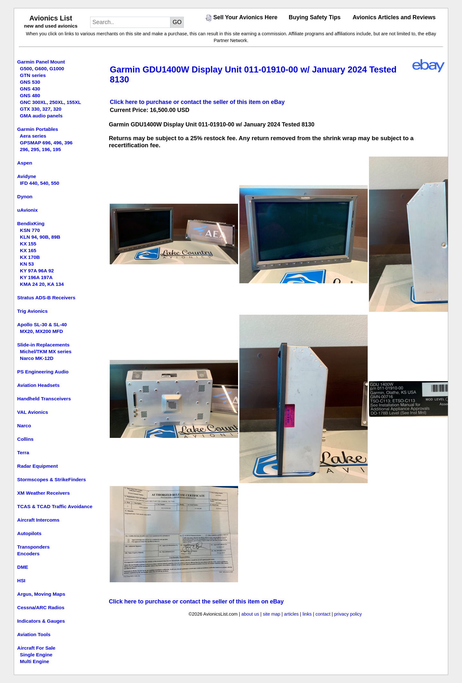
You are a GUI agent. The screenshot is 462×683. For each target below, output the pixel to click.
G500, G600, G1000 (42, 68)
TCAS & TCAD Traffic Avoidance (54, 506)
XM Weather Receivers (43, 493)
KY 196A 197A (36, 277)
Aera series (33, 136)
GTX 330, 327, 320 (40, 109)
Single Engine (36, 654)
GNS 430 (30, 88)
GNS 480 (30, 95)
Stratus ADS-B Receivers (46, 297)
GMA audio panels (41, 115)
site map (271, 614)
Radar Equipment (37, 466)
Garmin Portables (37, 129)
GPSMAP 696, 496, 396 (46, 142)
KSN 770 (30, 230)
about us (250, 614)
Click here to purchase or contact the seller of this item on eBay (197, 102)
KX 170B (30, 257)
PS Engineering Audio (43, 371)
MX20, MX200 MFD (41, 331)
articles (291, 614)
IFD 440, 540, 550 (39, 183)
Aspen (24, 163)
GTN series (33, 75)
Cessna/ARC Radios (40, 607)
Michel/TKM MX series (46, 351)
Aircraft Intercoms (38, 520)
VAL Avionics (32, 412)
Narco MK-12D (37, 358)
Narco (24, 425)
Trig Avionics (32, 311)
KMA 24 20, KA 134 (42, 284)
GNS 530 (30, 82)
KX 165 (28, 250)
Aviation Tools (34, 634)
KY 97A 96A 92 (37, 270)
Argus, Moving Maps (41, 594)
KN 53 (27, 264)
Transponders (33, 547)
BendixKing (31, 223)
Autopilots (29, 533)
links (307, 614)
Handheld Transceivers (44, 398)
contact (322, 614)
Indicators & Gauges (41, 621)
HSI (21, 580)
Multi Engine (34, 661)
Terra (23, 452)
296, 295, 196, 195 (40, 149)
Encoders (28, 553)
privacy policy (348, 614)
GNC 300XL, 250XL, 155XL (50, 102)
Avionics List (50, 18)
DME (22, 567)
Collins (25, 439)
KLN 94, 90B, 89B (40, 237)
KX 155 (28, 243)
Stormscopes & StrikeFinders (51, 479)
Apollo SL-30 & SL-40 (42, 324)
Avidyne (26, 176)
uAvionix (27, 210)
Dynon (25, 196)
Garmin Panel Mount (41, 61)
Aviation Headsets (38, 385)
